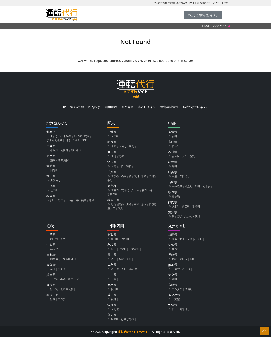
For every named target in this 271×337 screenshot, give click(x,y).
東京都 (111, 186)
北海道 (51, 132)
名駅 (179, 216)
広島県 (111, 265)
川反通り (55, 180)
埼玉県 (111, 162)
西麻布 (115, 190)
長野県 (172, 182)
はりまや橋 (127, 319)
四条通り (55, 259)
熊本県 (172, 265)
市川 (136, 176)
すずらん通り (54, 140)
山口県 (111, 275)
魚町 (78, 279)
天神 (189, 239)
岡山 (113, 259)
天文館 (176, 299)
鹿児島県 (174, 295)
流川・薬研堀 (129, 269)
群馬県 (111, 152)
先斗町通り (69, 259)
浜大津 (54, 249)
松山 (174, 309)
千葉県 (111, 172)
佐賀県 (172, 245)
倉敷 (121, 259)
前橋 (113, 156)
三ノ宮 (54, 279)
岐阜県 (172, 192)
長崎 (174, 259)
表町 (128, 259)
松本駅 (206, 186)
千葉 (143, 176)
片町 (174, 166)
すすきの (55, 136)
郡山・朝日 (56, 200)
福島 (83, 200)
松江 (113, 249)
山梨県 (172, 172)
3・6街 (78, 136)
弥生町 (125, 239)
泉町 (131, 146)
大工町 (115, 136)
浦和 (128, 166)
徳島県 (111, 285)
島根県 (111, 245)
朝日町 (115, 239)
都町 (174, 279)
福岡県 (172, 235)
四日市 (54, 239)
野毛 (113, 204)
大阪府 (51, 265)
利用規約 (111, 107)
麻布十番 (147, 190)
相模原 (153, 204)
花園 (86, 136)
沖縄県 (172, 305)
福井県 (172, 162)
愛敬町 (176, 249)
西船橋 (115, 176)
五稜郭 (76, 140)
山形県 (51, 186)
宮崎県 (172, 285)
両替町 (186, 206)
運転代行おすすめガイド (213, 26)
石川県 (172, 152)
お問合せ (127, 107)
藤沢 (120, 208)
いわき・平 (72, 200)
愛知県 (172, 212)
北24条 (67, 136)
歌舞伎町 (112, 194)
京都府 (51, 255)
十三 (70, 269)
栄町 (110, 180)
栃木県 (111, 142)
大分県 (172, 275)
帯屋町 (115, 319)
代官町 (122, 249)
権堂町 (189, 186)
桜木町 (176, 146)
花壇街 (125, 190)
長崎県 (172, 255)
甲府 (174, 176)
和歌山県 (52, 295)
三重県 (51, 235)
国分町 (54, 170)
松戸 (123, 176)
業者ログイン (147, 107)
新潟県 (172, 132)
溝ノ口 (111, 208)
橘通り (189, 289)
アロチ (62, 299)
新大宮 (54, 289)
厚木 (143, 204)
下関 (113, 279)
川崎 (128, 204)
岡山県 (111, 255)
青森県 (51, 146)
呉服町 (176, 206)
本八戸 (54, 150)
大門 (67, 140)
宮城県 (51, 166)
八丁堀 (115, 269)
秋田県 (51, 176)
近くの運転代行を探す (85, 107)
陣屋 (91, 200)
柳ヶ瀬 (176, 196)
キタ (52, 269)
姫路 (63, 279)
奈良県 (51, 285)
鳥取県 (111, 235)
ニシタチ (177, 289)
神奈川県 (113, 200)
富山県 (172, 142)
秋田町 (115, 289)
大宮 (113, 166)
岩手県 (51, 156)
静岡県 (172, 202)
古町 (174, 136)
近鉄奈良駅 (67, 289)
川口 (121, 166)
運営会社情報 (169, 107)
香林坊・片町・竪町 (184, 156)
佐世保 (183, 259)
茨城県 (111, 132)
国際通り (184, 309)
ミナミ (62, 269)
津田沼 (153, 176)
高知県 (111, 315)
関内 (121, 204)
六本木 (135, 190)
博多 (174, 239)
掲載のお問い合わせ (196, 107)
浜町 (192, 259)
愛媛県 (111, 305)
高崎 (121, 156)
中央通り (177, 186)
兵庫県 (51, 275)
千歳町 (196, 206)
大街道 (115, 309)
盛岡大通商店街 (59, 160)
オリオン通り (119, 146)
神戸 (70, 279)
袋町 (197, 186)
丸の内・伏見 (192, 216)
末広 (85, 140)
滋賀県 (51, 245)
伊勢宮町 (134, 249)
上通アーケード (181, 269)
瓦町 (113, 299)
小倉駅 (198, 239)
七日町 (54, 190)
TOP (63, 107)
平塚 (136, 204)
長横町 (64, 150)
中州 (182, 239)
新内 (52, 299)
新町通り (75, 150)
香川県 (111, 295)
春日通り (184, 176)
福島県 (51, 196)
